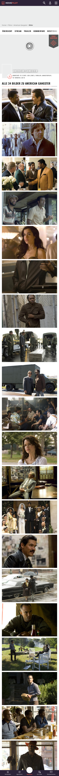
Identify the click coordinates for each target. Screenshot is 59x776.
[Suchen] (44, 3)
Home (4, 25)
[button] (8, 772)
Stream (18, 31)
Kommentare (39, 31)
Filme (10, 25)
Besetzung (52, 31)
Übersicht (7, 31)
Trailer (27, 31)
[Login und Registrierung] (50, 3)
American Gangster (20, 25)
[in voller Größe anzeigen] (29, 105)
